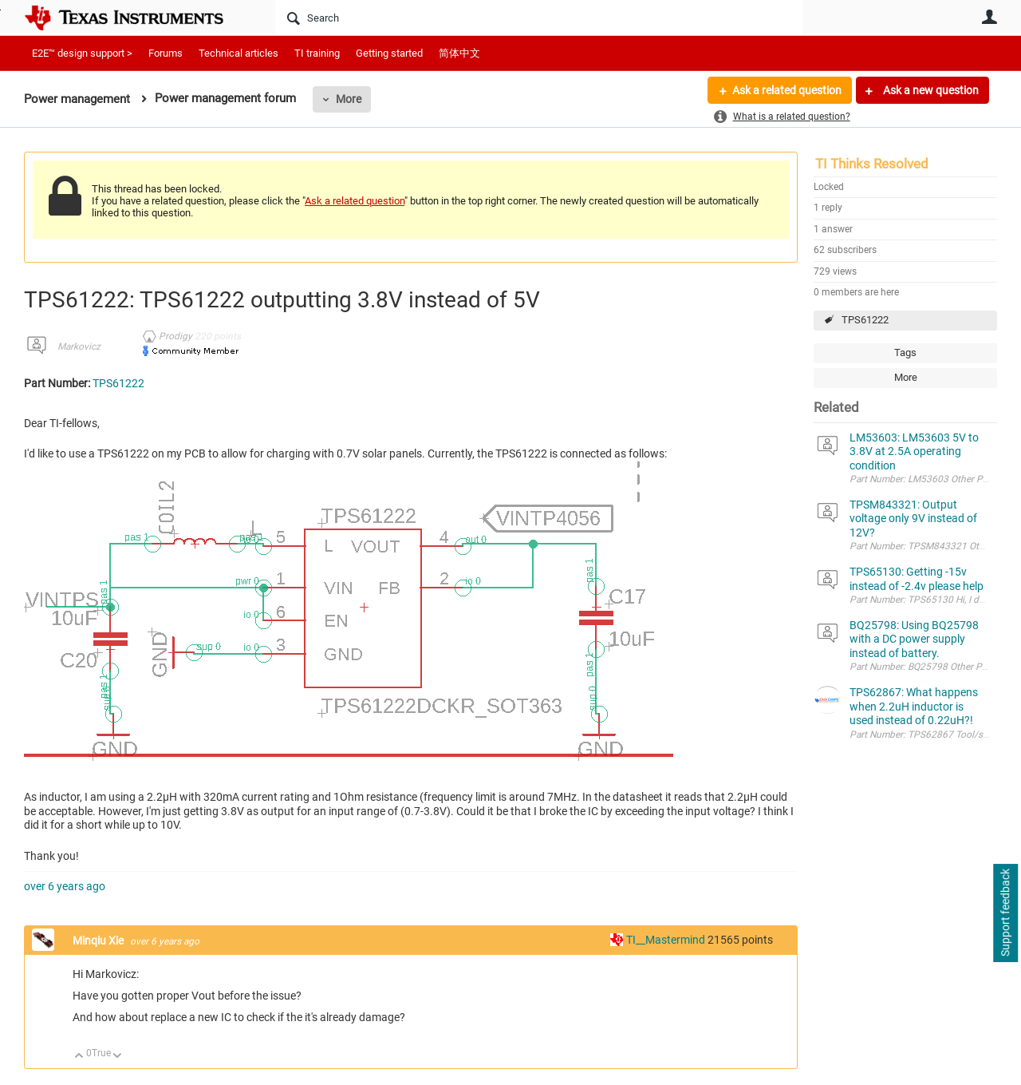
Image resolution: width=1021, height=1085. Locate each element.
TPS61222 (865, 320)
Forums (165, 53)
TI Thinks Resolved (871, 164)
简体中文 (459, 53)
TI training (317, 53)
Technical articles (238, 53)
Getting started (389, 53)
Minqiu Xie (99, 940)
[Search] (538, 17)
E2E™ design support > (82, 53)
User (989, 17)
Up (79, 1056)
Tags (905, 352)
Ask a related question (787, 90)
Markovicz (79, 346)
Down (117, 1056)
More (348, 99)
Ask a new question (930, 90)
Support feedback (1005, 913)
